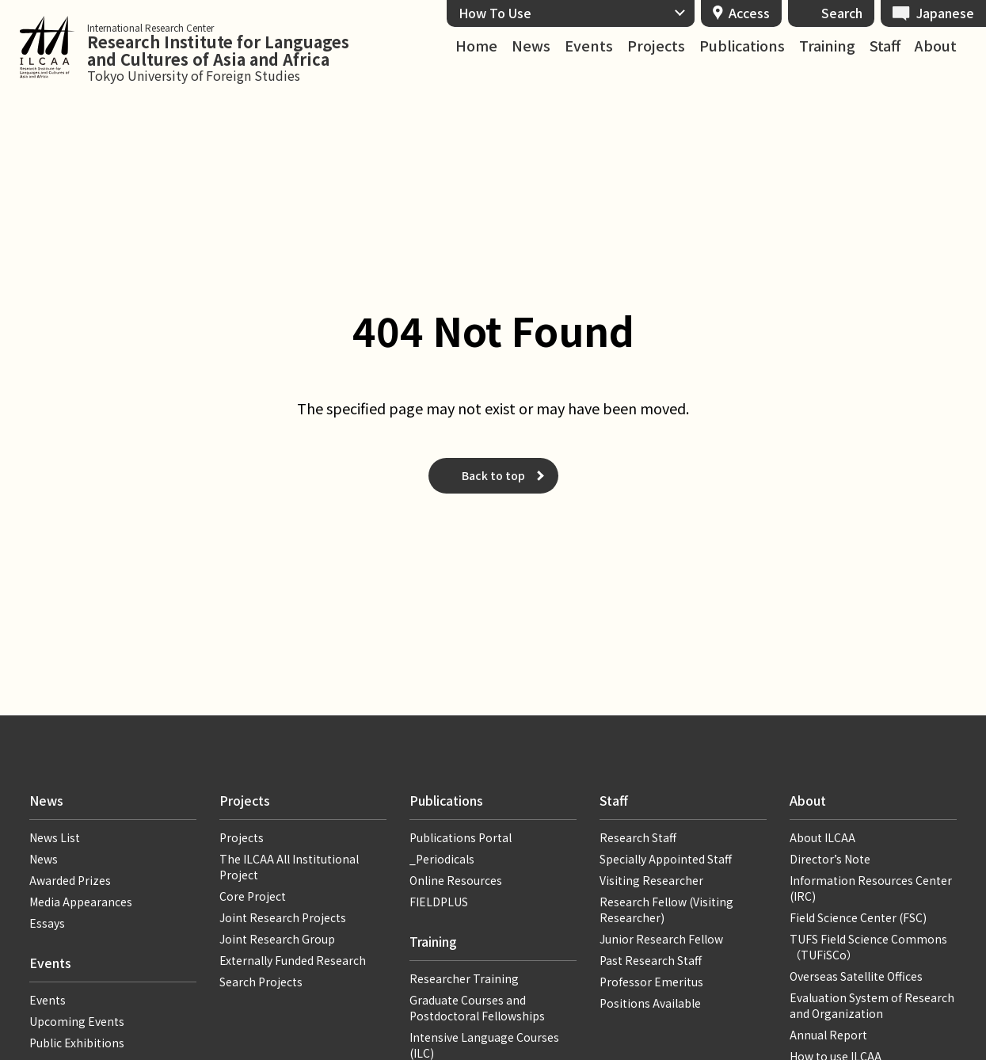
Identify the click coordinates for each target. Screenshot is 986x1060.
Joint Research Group (277, 939)
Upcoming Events (76, 1021)
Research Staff (638, 837)
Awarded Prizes (70, 880)
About (936, 45)
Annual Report (828, 1035)
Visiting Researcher (651, 880)
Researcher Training (464, 978)
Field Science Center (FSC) (858, 917)
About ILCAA (822, 837)
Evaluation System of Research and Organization (872, 1005)
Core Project (252, 896)
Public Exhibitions (76, 1042)
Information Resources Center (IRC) (871, 888)
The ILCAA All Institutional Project (289, 867)
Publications (742, 45)
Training (827, 45)
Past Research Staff (651, 960)
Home (476, 45)
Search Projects (261, 981)
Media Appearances (80, 901)
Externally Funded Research (292, 960)
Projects (656, 45)
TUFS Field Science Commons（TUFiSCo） (868, 947)
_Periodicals (441, 859)
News (531, 45)
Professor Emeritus (651, 981)
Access (749, 12)
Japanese (945, 12)
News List (54, 837)
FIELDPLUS (438, 901)
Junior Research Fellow (661, 939)
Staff (885, 45)
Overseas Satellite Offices (856, 976)
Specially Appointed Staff (666, 859)
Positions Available (650, 1003)
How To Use (495, 12)
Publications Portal (460, 837)
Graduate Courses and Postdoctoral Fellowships (477, 1008)
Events (589, 45)
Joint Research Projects (282, 917)
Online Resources (455, 880)
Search (841, 12)
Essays (47, 923)
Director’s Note (830, 859)
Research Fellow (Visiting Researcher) (666, 909)
